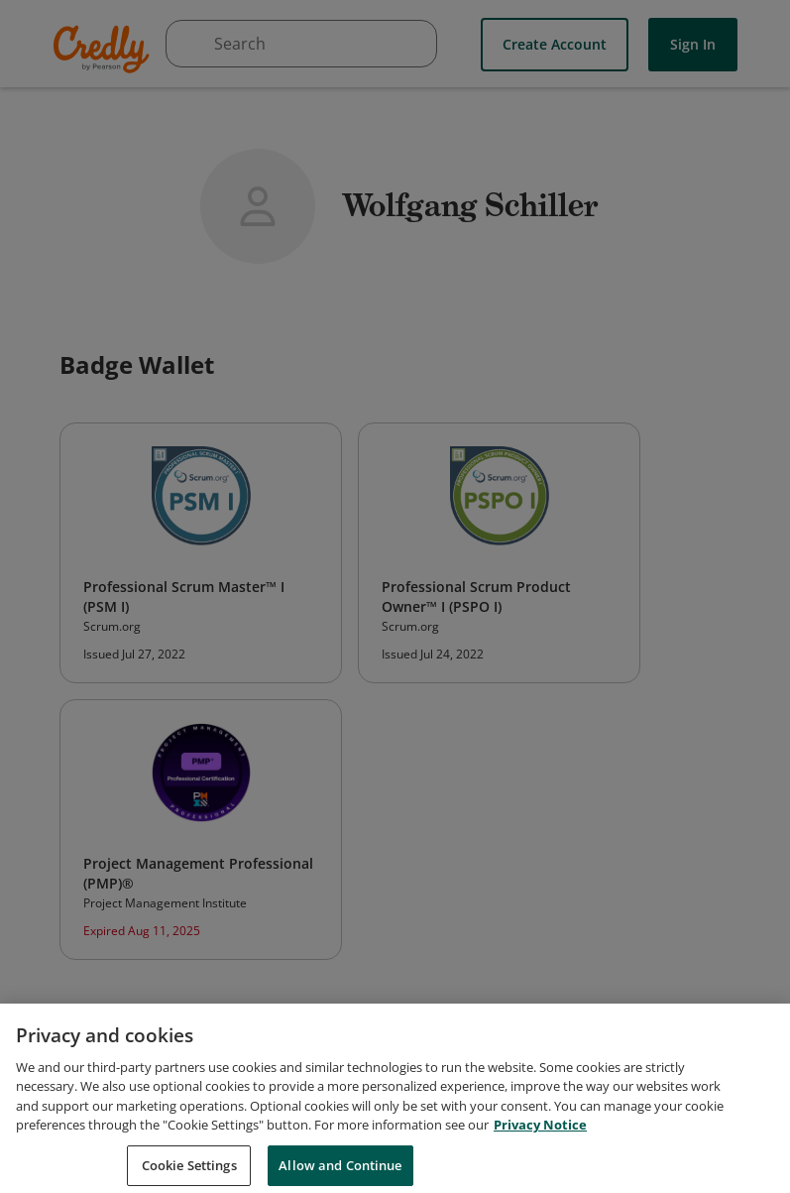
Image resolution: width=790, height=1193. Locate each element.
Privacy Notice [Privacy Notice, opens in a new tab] (540, 1132)
